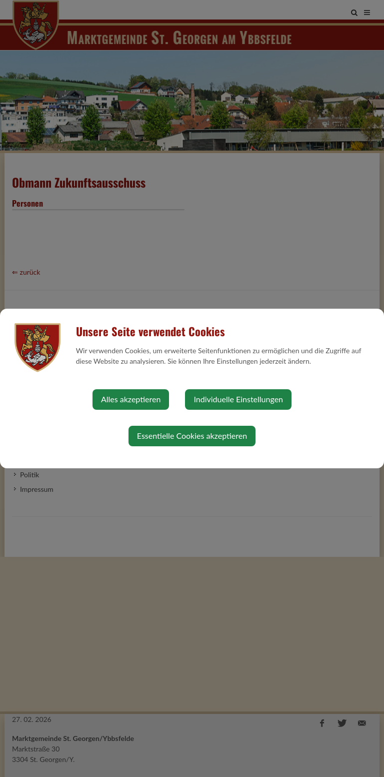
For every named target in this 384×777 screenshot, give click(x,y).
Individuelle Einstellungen (238, 399)
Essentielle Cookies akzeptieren (192, 435)
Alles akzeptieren (130, 399)
